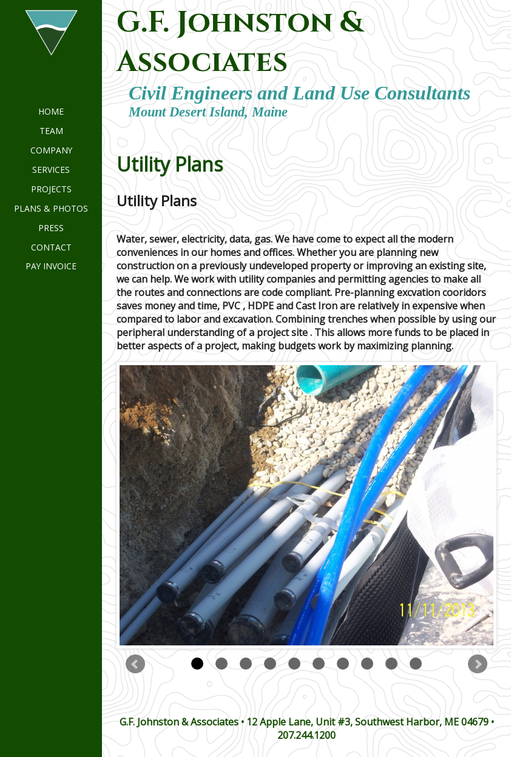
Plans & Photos (51, 208)
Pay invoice (50, 266)
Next (477, 664)
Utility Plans (170, 164)
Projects (51, 189)
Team (51, 130)
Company (51, 150)
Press (51, 228)
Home (51, 111)
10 (416, 664)
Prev (135, 664)
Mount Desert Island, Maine (208, 111)
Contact (51, 247)
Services (51, 169)
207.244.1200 (306, 735)
